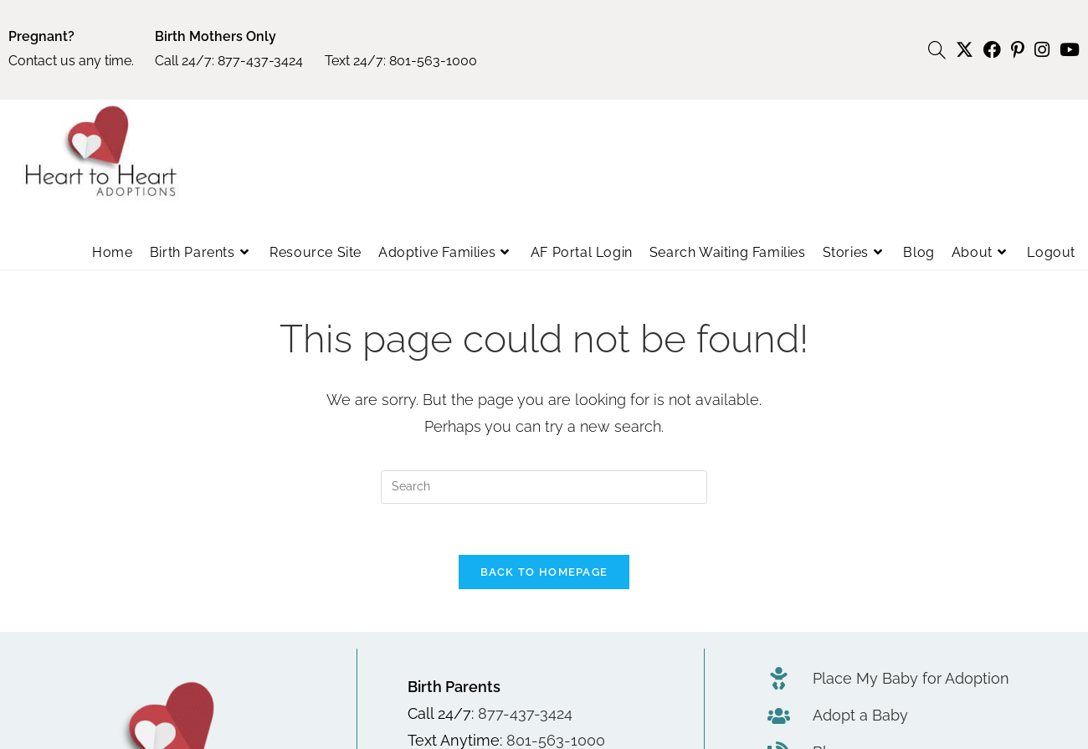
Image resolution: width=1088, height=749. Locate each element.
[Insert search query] (544, 487)
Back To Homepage (544, 572)
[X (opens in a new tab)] (964, 50)
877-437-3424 (260, 61)
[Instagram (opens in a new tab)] (1042, 50)
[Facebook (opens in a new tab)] (992, 50)
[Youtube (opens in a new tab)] (1067, 50)
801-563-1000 (433, 61)
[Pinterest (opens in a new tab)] (1017, 50)
